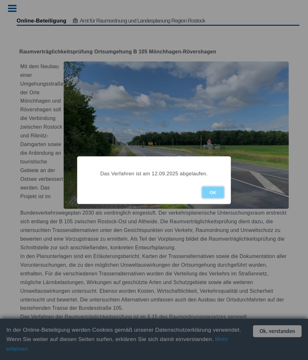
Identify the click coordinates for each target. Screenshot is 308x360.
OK (213, 192)
